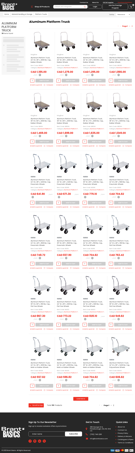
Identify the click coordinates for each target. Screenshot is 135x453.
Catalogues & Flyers (125, 439)
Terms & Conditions (125, 443)
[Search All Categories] (70, 6)
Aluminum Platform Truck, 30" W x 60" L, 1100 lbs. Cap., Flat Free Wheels (40, 304)
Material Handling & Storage (22, 14)
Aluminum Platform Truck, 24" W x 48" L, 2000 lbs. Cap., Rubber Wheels (93, 60)
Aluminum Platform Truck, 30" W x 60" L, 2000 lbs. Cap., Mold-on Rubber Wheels (93, 365)
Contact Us (84, 2)
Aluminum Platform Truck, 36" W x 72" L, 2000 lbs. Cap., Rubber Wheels (93, 121)
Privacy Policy (123, 433)
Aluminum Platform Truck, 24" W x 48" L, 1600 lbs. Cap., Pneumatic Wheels (41, 243)
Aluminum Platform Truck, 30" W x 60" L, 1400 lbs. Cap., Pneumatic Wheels (93, 182)
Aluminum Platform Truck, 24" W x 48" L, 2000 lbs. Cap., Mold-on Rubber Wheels (67, 365)
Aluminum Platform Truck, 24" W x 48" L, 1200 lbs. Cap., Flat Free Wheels (93, 304)
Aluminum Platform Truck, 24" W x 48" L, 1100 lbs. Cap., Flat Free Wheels (119, 243)
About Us (95, 2)
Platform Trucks (41, 14)
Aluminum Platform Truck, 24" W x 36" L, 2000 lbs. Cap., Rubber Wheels (41, 60)
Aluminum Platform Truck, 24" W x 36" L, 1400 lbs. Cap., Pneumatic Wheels (41, 182)
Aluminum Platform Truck (46, 68)
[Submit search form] (84, 6)
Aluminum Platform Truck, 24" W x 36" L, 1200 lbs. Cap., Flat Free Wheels (67, 304)
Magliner (34, 54)
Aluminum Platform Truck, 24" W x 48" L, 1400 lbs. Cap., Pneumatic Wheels (67, 182)
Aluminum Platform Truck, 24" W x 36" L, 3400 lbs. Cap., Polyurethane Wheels (119, 365)
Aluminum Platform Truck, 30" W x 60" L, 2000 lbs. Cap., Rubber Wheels (41, 121)
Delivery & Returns (125, 436)
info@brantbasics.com (99, 439)
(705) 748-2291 (96, 434)
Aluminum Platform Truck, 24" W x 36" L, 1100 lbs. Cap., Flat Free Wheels (93, 243)
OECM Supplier (108, 2)
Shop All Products (42, 7)
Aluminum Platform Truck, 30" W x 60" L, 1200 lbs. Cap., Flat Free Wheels (119, 304)
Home (6, 14)
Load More (80, 399)
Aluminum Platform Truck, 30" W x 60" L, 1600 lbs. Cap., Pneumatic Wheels (67, 243)
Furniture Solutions (125, 2)
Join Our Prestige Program (115, 6)
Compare (48, 85)
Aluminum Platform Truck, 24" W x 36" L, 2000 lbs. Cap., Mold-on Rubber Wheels (41, 365)
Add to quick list (36, 85)
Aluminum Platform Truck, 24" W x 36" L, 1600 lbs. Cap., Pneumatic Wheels (119, 182)
